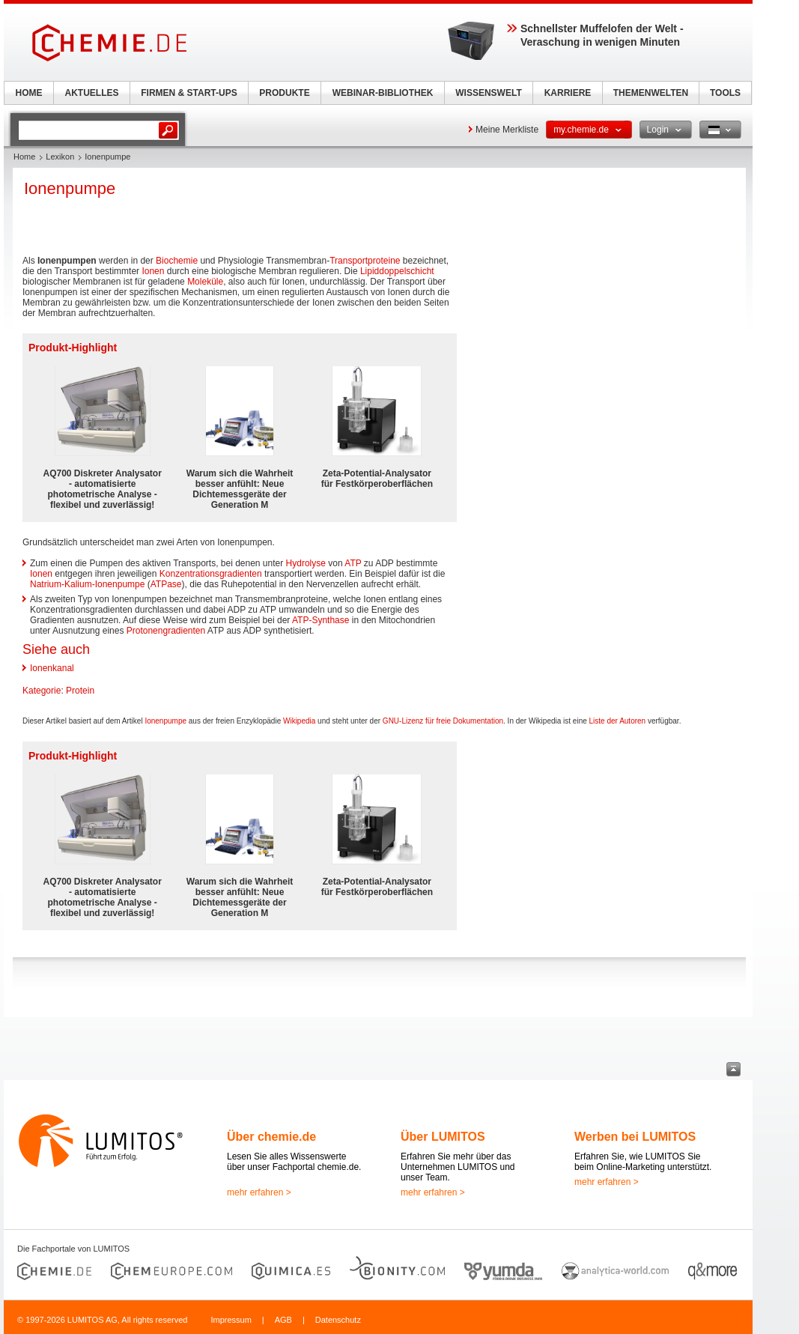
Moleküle (205, 281)
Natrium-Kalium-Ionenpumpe (87, 584)
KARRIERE (568, 93)
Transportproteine (364, 260)
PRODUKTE (284, 93)
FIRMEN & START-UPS (189, 93)
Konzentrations (189, 574)
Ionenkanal (52, 668)
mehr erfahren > (259, 1192)
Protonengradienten (166, 630)
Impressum (230, 1319)
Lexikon (60, 156)
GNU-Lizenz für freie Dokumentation (443, 721)
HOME (29, 93)
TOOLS (725, 93)
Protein (80, 690)
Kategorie (41, 690)
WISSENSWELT (488, 93)
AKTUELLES (92, 93)
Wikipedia (299, 721)
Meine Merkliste (507, 129)
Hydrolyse (306, 563)
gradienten (240, 574)
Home (24, 156)
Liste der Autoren (617, 721)
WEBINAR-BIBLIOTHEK (383, 93)
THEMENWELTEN (650, 93)
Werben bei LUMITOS (635, 1136)
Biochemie (177, 260)
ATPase (166, 584)
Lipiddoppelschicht (397, 271)
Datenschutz (338, 1319)
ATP (352, 563)
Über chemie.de (271, 1136)
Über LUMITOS (443, 1136)
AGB (283, 1319)
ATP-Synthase (320, 620)
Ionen (153, 271)
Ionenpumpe (165, 721)
